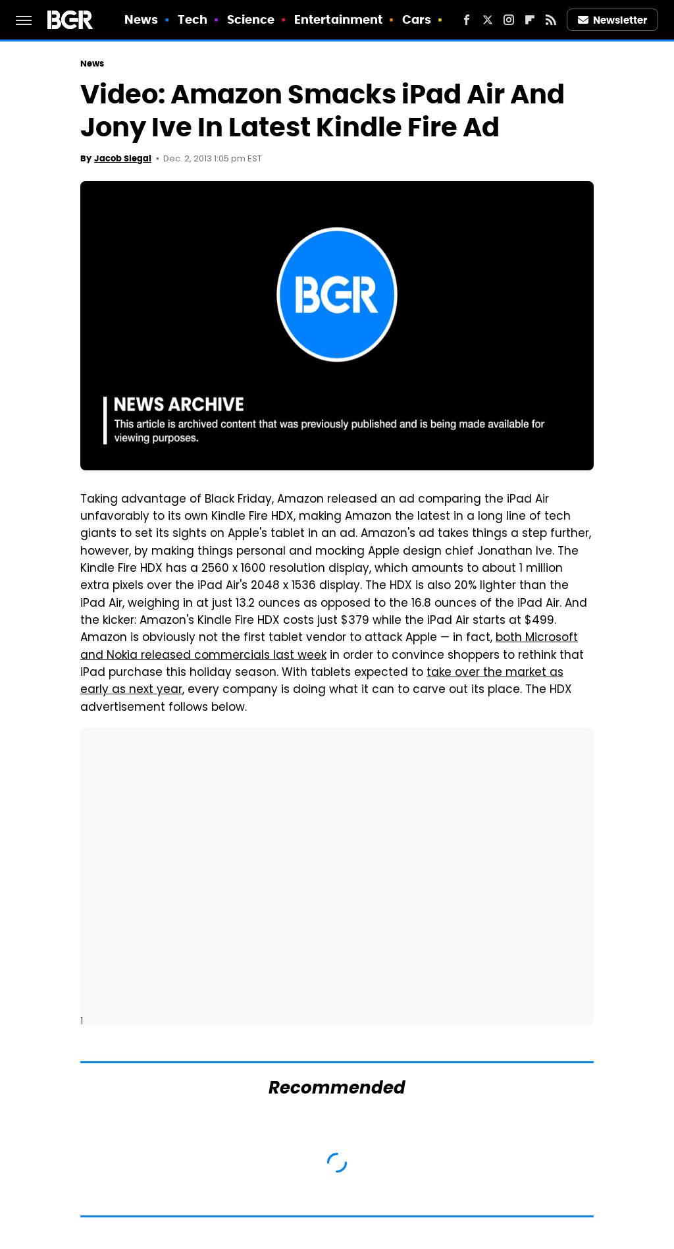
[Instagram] (509, 19)
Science (251, 19)
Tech (192, 19)
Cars (416, 19)
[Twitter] (487, 19)
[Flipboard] (530, 19)
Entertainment (338, 19)
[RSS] (551, 19)
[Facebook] (466, 19)
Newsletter (613, 20)
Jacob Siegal (122, 158)
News (141, 19)
